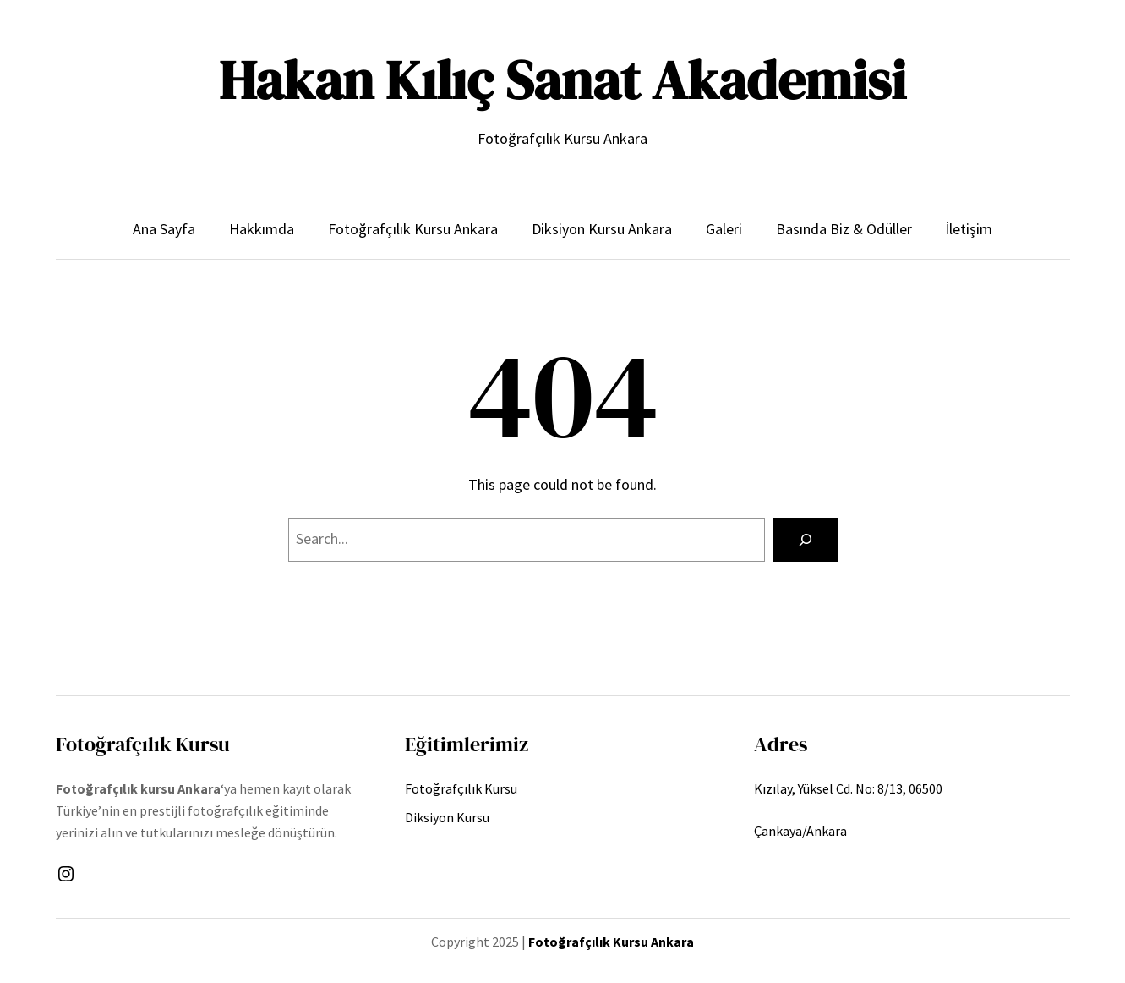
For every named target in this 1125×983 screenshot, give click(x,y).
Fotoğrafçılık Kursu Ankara (611, 941)
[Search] (805, 540)
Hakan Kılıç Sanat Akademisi (562, 80)
